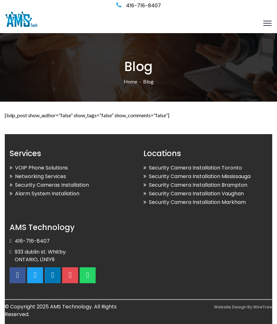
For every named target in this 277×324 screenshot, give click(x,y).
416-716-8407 (143, 5)
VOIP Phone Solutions (41, 167)
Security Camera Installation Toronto (195, 167)
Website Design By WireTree (243, 307)
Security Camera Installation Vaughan (196, 193)
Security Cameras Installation (52, 185)
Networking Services (40, 176)
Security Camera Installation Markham (197, 202)
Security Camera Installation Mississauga (200, 176)
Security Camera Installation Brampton (198, 185)
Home (130, 81)
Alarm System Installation (47, 193)
